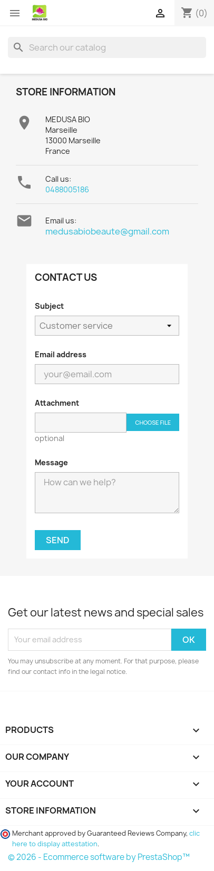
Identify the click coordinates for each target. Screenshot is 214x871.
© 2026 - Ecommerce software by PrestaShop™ (99, 857)
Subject (49, 306)
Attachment (57, 403)
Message (51, 462)
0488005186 (67, 189)
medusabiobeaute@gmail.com (107, 231)
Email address (60, 354)
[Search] (107, 47)
